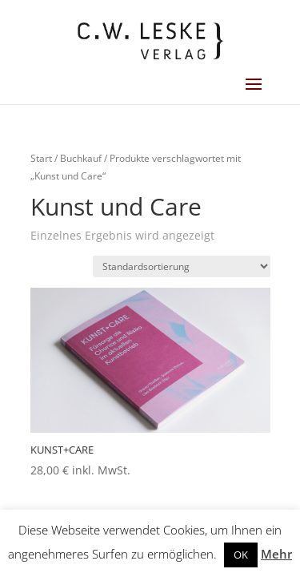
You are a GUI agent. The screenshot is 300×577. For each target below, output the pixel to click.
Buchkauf (81, 158)
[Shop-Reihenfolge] (181, 266)
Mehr (276, 554)
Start (41, 158)
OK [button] (241, 554)
